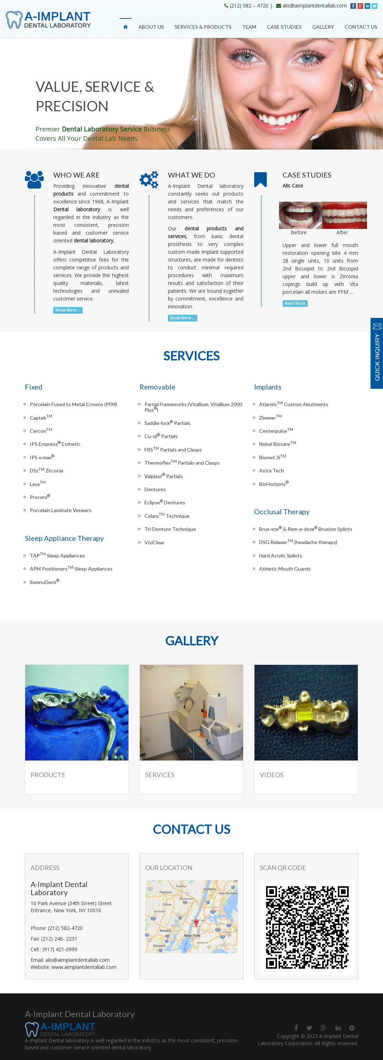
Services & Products (203, 27)
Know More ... (68, 310)
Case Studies (284, 27)
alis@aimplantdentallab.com (315, 5)
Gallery (323, 27)
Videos (271, 775)
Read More (295, 303)
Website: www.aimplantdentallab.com (73, 967)
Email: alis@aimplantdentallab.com (70, 960)
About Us (151, 27)
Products (48, 775)
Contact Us (361, 27)
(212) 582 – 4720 (249, 5)
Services (159, 775)
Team (249, 27)
